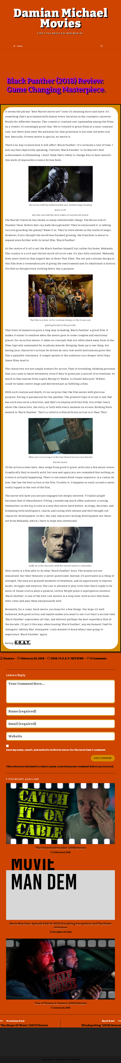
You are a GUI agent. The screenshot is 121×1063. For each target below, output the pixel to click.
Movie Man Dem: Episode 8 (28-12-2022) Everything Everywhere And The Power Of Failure (60, 925)
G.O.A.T (64, 658)
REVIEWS (77, 658)
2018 (54, 658)
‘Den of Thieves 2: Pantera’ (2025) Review (61, 1003)
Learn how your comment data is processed (85, 766)
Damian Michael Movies (60, 18)
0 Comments (98, 658)
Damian (8, 658)
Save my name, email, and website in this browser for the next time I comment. (56, 749)
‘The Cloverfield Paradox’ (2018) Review (60, 847)
